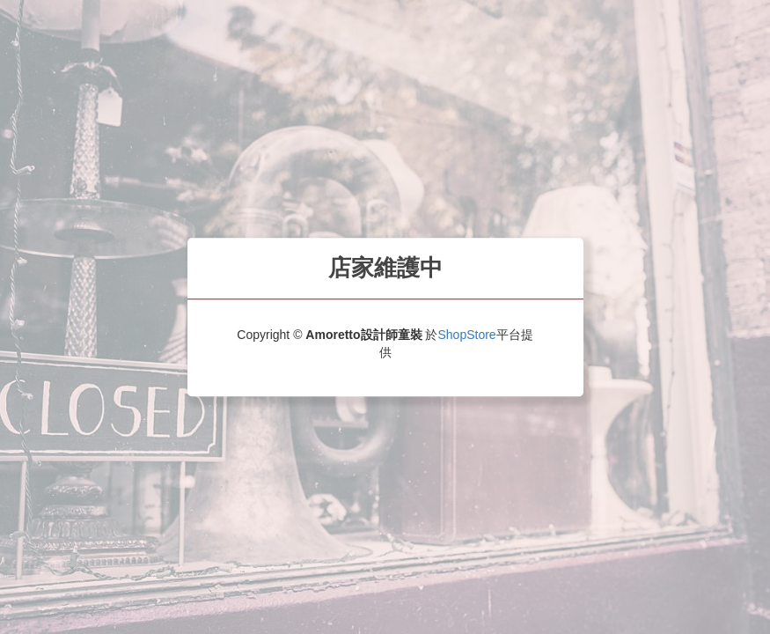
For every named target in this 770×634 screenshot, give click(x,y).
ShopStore (466, 335)
